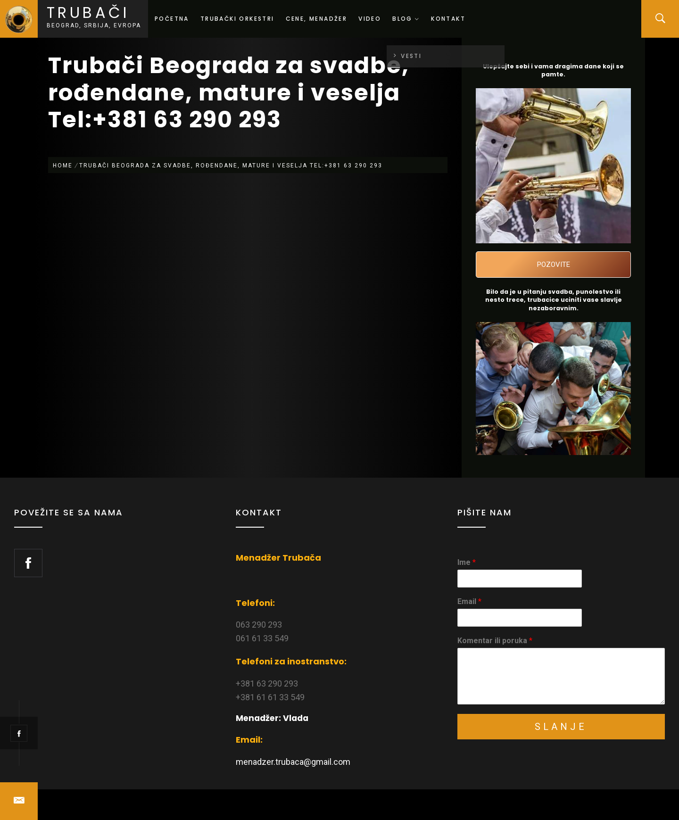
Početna (172, 19)
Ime (466, 562)
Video (369, 19)
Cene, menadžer (317, 19)
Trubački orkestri (237, 19)
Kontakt (448, 19)
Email (469, 601)
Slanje (561, 726)
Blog (406, 19)
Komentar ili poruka (494, 640)
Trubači (88, 12)
